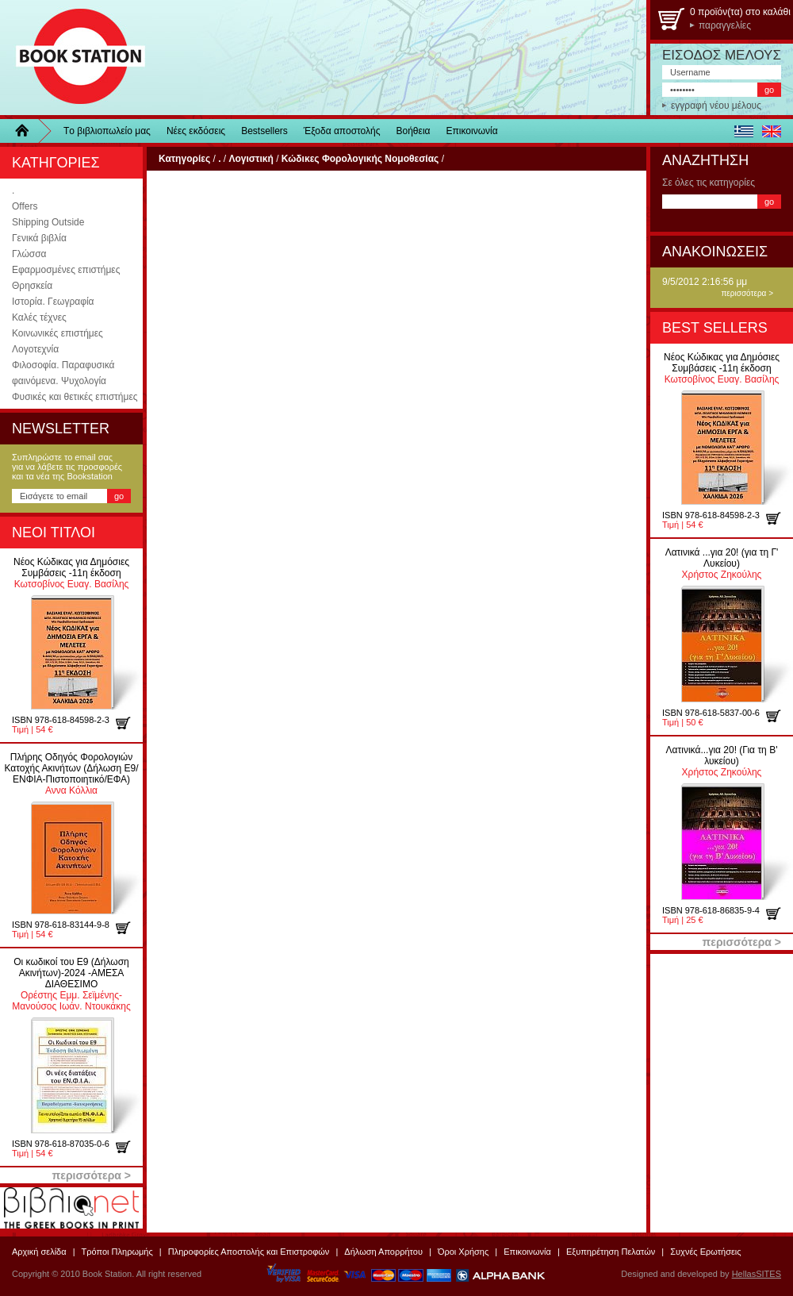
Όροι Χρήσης (463, 1251)
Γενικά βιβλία (39, 238)
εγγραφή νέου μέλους (716, 105)
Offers (24, 206)
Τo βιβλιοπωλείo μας (107, 131)
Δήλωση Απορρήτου (383, 1251)
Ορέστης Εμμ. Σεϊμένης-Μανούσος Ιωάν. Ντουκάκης (71, 984)
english (771, 131)
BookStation (73, 57)
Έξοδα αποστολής (342, 131)
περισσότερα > (747, 293)
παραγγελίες (725, 25)
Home (28, 131)
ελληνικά (743, 131)
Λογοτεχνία (35, 349)
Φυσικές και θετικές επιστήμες (75, 396)
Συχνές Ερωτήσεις (705, 1251)
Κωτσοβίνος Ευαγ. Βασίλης (71, 573)
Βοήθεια (413, 131)
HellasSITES (756, 1274)
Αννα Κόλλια (71, 774)
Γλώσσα (29, 254)
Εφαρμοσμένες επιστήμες (66, 269)
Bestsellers (264, 131)
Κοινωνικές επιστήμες (57, 333)
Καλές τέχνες (39, 317)
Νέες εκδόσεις (196, 131)
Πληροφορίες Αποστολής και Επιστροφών (249, 1251)
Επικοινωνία (472, 131)
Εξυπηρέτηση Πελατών (610, 1251)
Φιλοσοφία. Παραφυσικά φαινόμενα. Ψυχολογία (63, 373)
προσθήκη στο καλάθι (129, 723)
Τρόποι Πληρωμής (117, 1251)
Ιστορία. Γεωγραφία (53, 301)
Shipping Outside (48, 222)
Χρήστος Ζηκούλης (722, 563)
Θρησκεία (32, 285)
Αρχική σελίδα (39, 1251)
